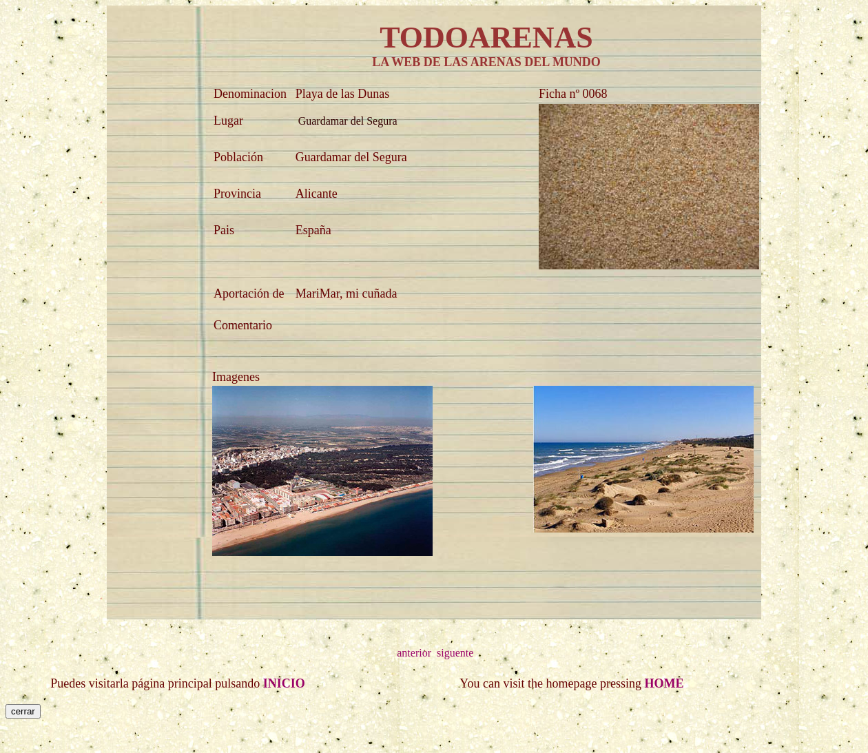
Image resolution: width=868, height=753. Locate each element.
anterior (414, 653)
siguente (455, 653)
